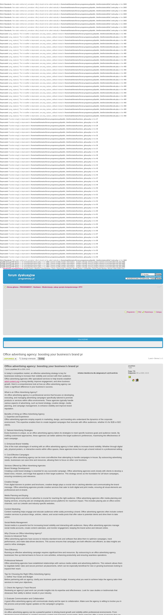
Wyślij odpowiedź (10, 358)
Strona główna (12, 287)
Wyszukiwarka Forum (153, 277)
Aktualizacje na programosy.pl (13, 268)
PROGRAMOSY (26, 287)
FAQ (139, 312)
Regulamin (131, 312)
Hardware (37, 287)
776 (131, 371)
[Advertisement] (100, 392)
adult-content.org (11, 381)
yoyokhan (13, 369)
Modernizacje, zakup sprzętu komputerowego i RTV (62, 287)
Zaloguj (159, 312)
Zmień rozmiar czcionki (159, 286)
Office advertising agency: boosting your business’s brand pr (43, 354)
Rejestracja (149, 312)
